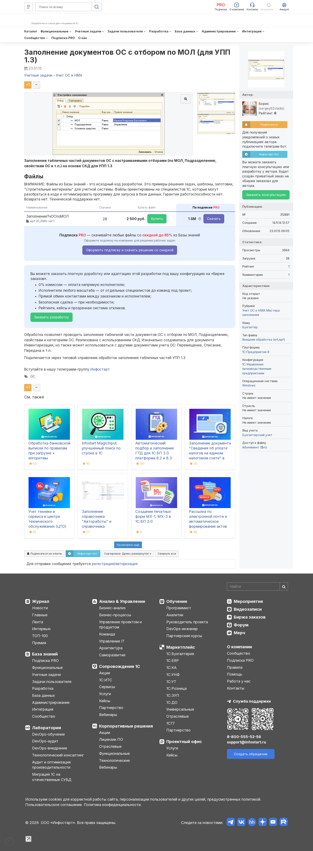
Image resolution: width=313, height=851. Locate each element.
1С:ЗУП (172, 695)
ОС (32, 376)
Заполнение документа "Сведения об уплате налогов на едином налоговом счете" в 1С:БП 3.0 (210, 453)
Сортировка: (127, 553)
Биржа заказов (250, 617)
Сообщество (43, 716)
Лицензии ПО (111, 739)
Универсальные (180, 709)
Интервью (41, 629)
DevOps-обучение (48, 734)
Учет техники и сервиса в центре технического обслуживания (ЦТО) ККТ (47, 521)
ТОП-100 (40, 636)
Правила (234, 667)
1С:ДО (171, 702)
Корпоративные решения (126, 726)
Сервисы (107, 687)
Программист (178, 608)
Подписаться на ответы (44, 553)
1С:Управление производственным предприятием (256, 368)
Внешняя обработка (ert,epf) (263, 339)
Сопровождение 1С (119, 666)
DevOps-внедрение (49, 748)
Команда (107, 634)
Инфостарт (100, 369)
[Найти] (284, 586)
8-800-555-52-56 (244, 737)
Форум (241, 624)
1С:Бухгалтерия (180, 654)
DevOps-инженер (182, 629)
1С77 (170, 723)
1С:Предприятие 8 (255, 352)
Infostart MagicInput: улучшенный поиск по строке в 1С (101, 448)
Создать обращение (250, 754)
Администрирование (51, 702)
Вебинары (108, 714)
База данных (43, 695)
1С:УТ (171, 681)
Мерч (239, 632)
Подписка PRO (45, 660)
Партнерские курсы (184, 636)
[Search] (257, 586)
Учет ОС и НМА (253, 310)
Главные (39, 615)
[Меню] (28, 6)
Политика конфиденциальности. (113, 804)
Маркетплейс (180, 647)
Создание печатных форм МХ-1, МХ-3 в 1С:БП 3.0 (153, 516)
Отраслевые (110, 746)
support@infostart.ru (246, 742)
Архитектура (110, 648)
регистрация (103, 564)
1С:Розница (176, 688)
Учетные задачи (46, 674)
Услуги (105, 694)
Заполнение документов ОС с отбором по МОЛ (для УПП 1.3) (127, 56)
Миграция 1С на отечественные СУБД (51, 777)
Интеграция (42, 709)
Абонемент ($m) (254, 447)
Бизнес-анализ (112, 608)
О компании (239, 646)
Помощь (234, 674)
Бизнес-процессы (115, 615)
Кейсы (104, 701)
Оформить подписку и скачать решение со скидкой (129, 250)
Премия (39, 643)
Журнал (40, 601)
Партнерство (111, 707)
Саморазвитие (112, 655)
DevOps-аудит (45, 741)
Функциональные (47, 667)
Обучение (176, 601)
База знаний (45, 654)
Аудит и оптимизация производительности (51, 765)
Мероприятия (248, 601)
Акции (104, 673)
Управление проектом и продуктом (120, 624)
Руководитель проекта (187, 622)
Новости (40, 608)
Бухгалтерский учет (257, 435)
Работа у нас (239, 681)
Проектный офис (184, 741)
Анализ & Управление (122, 601)
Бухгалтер (250, 327)
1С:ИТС (105, 680)
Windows (248, 385)
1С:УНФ (173, 674)
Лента (37, 622)
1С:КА (171, 667)
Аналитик (174, 615)
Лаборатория (46, 727)
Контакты (235, 688)
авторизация (126, 564)
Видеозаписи (248, 609)
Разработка (42, 688)
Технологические (114, 760)
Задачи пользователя (51, 681)
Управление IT (112, 641)
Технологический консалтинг (58, 755)
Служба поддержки (252, 701)
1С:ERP (172, 660)
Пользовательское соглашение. (54, 804)
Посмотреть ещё (128, 544)
